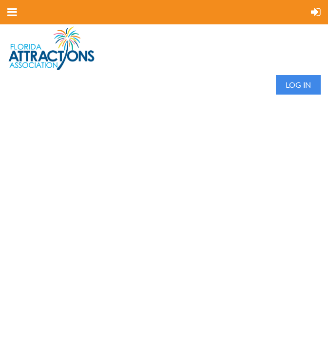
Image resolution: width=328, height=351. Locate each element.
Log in (298, 84)
